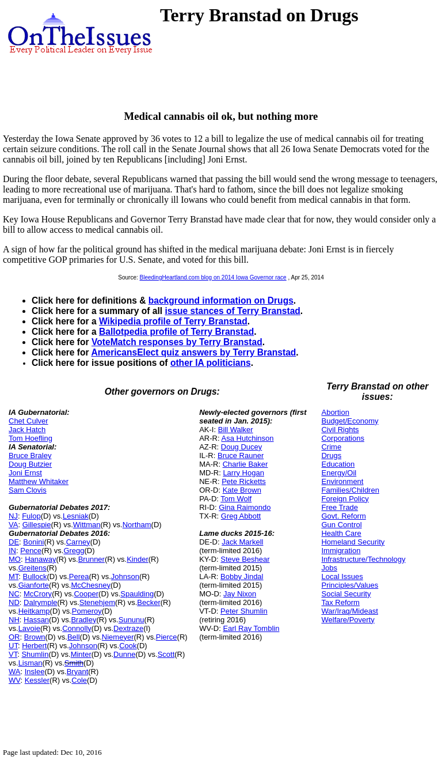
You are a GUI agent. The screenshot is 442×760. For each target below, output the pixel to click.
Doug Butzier (30, 464)
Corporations (342, 438)
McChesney (90, 585)
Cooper (86, 593)
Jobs (329, 568)
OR (14, 637)
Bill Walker (235, 429)
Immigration (340, 550)
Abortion (335, 412)
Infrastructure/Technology (363, 559)
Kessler (37, 680)
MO (15, 559)
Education (338, 464)
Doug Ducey (241, 447)
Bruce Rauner (241, 455)
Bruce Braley (30, 455)
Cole (79, 680)
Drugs (331, 455)
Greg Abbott (241, 516)
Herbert (34, 645)
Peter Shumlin (244, 611)
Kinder (137, 559)
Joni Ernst (25, 472)
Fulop (31, 516)
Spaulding (137, 593)
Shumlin (34, 654)
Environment (342, 481)
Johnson (125, 576)
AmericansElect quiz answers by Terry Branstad (193, 352)
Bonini (33, 542)
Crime (331, 447)
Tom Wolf (236, 498)
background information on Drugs (221, 300)
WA (14, 671)
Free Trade (339, 507)
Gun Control (341, 524)
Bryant (78, 671)
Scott (166, 654)
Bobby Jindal (241, 576)
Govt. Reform (343, 516)
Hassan (36, 619)
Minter (81, 654)
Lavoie (29, 628)
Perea (79, 576)
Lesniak (76, 516)
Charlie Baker (245, 464)
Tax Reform (340, 602)
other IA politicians (210, 363)
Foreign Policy (344, 498)
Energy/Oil (338, 472)
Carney (78, 542)
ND (14, 602)
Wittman (87, 524)
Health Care (341, 533)
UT (13, 645)
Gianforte (33, 585)
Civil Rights (340, 429)
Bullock (35, 576)
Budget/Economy (349, 421)
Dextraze (128, 628)
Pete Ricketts (244, 481)
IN (12, 550)
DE (14, 542)
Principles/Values (349, 585)
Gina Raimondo (244, 507)
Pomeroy (87, 611)
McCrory (38, 593)
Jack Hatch (27, 429)
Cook (127, 645)
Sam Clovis (28, 490)
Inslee (35, 671)
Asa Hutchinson (248, 438)
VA (13, 524)
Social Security (346, 593)
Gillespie (36, 524)
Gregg (73, 550)
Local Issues (342, 576)
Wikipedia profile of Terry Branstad (173, 321)
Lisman (30, 663)
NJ (13, 516)
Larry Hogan (243, 472)
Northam (137, 524)
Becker (148, 602)
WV (14, 680)
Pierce (166, 637)
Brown (34, 637)
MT (13, 576)
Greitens (32, 568)
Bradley (83, 619)
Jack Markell (242, 542)
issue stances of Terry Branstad (232, 311)
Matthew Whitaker (38, 481)
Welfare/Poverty (347, 619)
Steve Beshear (244, 559)
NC (14, 593)
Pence (30, 550)
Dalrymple (41, 602)
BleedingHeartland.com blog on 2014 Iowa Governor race (213, 277)
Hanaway (40, 559)
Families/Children (350, 490)
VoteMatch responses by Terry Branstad (177, 342)
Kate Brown (242, 490)
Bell (73, 637)
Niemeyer (118, 637)
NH (14, 619)
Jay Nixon (239, 593)
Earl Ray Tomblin (251, 628)
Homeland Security (352, 542)
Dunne (124, 654)
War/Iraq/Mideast (349, 611)
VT (13, 654)
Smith (73, 663)
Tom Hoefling (30, 438)
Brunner (91, 559)
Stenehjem (97, 602)
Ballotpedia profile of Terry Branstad (176, 331)
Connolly (77, 628)
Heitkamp (34, 611)
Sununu (131, 619)
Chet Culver (28, 421)
